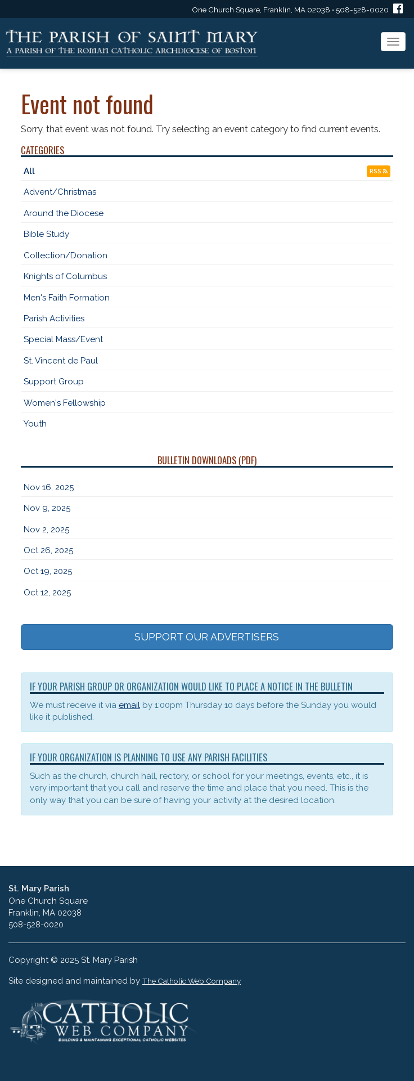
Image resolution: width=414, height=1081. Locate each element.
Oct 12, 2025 (47, 592)
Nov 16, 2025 (49, 487)
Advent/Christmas (60, 192)
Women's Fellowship (65, 403)
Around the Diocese (64, 213)
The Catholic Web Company (191, 980)
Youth (35, 424)
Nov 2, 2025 (46, 529)
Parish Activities (54, 318)
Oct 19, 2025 (48, 571)
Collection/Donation (65, 255)
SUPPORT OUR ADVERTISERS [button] (206, 637)
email (129, 705)
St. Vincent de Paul (61, 361)
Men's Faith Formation (67, 298)
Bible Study (46, 234)
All (29, 171)
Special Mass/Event (63, 339)
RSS (379, 171)
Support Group (54, 381)
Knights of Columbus (65, 276)
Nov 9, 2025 (47, 508)
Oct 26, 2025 (48, 550)
